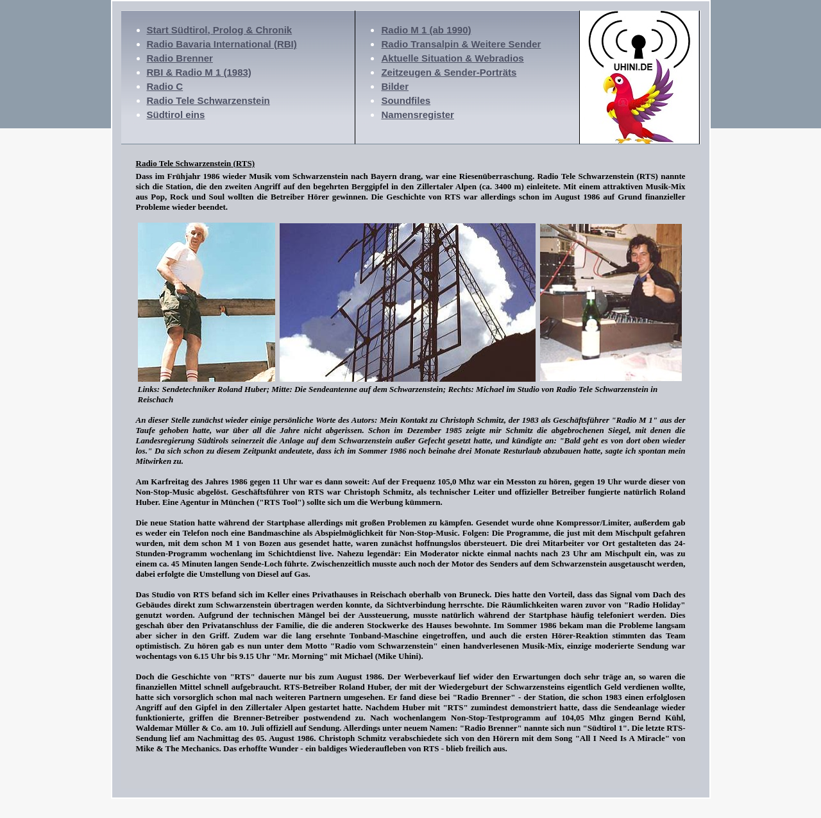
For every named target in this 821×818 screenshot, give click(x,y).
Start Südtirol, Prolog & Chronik (219, 29)
